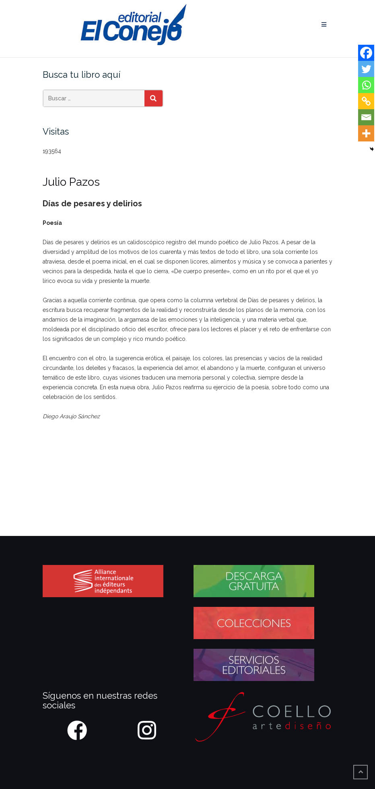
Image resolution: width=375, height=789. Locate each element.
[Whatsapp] (366, 85)
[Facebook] (366, 53)
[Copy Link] (366, 101)
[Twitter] (366, 69)
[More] (366, 133)
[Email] (366, 117)
